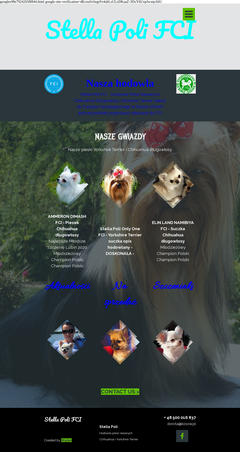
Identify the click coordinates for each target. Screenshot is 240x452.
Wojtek (66, 440)
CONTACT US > (120, 391)
